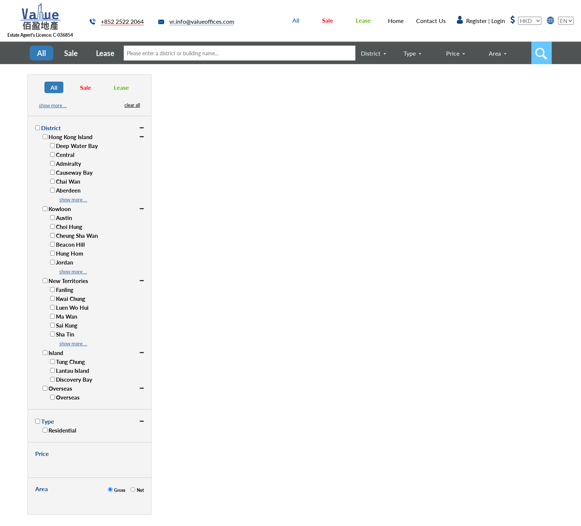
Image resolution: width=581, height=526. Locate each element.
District (371, 53)
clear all (132, 105)
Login (498, 20)
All (295, 20)
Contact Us (431, 20)
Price (452, 53)
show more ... (53, 105)
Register (476, 20)
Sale (327, 20)
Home (396, 20)
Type (410, 53)
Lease (363, 20)
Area (495, 53)
